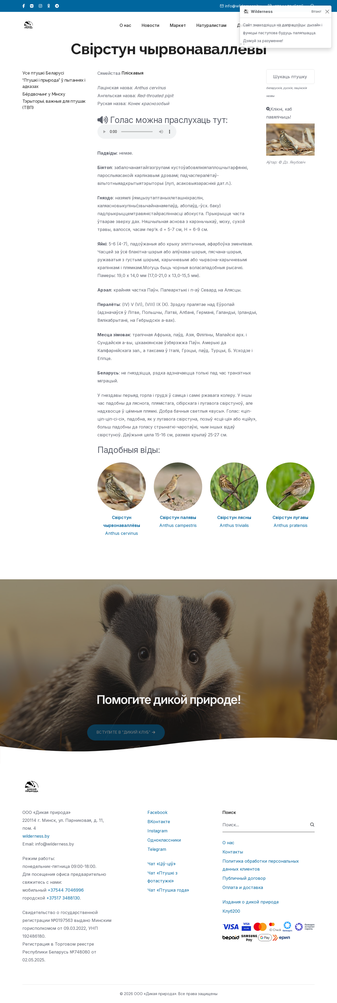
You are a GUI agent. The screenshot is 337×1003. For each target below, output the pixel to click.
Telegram (156, 849)
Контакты (232, 851)
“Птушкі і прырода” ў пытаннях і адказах (53, 83)
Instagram (157, 830)
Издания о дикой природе (250, 902)
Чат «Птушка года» (168, 890)
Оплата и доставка (242, 887)
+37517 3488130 (63, 898)
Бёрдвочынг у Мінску (43, 94)
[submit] (312, 825)
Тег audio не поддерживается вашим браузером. (136, 132)
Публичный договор (244, 878)
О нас (125, 25)
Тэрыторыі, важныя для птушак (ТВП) (54, 104)
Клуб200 (231, 911)
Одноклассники (164, 840)
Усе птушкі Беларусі (43, 73)
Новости (150, 25)
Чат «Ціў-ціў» (161, 863)
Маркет (178, 25)
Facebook (157, 812)
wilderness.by (35, 836)
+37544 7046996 (66, 890)
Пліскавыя (132, 73)
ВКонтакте (158, 821)
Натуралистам (211, 25)
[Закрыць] (327, 11)
